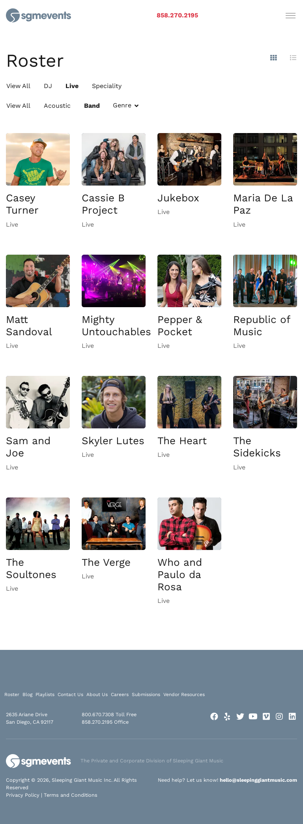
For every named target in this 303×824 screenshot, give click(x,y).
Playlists (45, 694)
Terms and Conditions (70, 795)
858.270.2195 (177, 15)
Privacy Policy (22, 795)
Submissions (146, 694)
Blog (27, 694)
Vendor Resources (184, 694)
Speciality (107, 86)
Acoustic (57, 105)
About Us (97, 694)
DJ (48, 86)
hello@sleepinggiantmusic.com (258, 780)
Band (92, 105)
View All (18, 86)
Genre (122, 105)
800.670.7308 (98, 714)
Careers (120, 694)
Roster (11, 694)
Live (72, 86)
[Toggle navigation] (290, 15)
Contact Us (70, 694)
